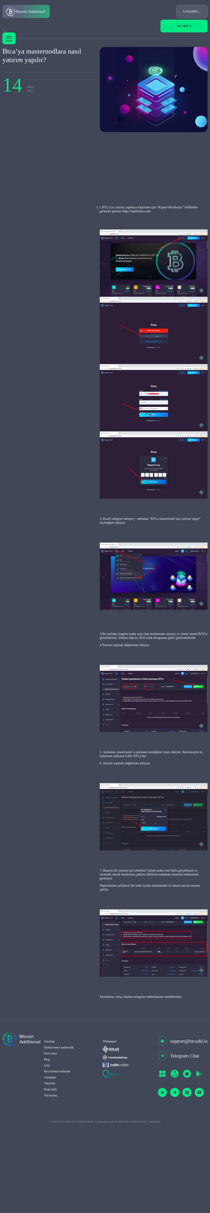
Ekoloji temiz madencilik (59, 1136)
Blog (47, 1148)
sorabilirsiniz (156, 1086)
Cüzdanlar (50, 1166)
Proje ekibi (50, 1178)
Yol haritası (51, 1184)
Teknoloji (49, 1173)
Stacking (49, 1130)
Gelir (47, 1155)
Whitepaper (109, 1130)
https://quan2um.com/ (97, 224)
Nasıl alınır (50, 1143)
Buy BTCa (184, 26)
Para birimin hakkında (57, 1160)
